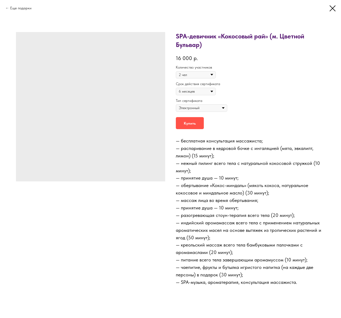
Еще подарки (20, 8)
